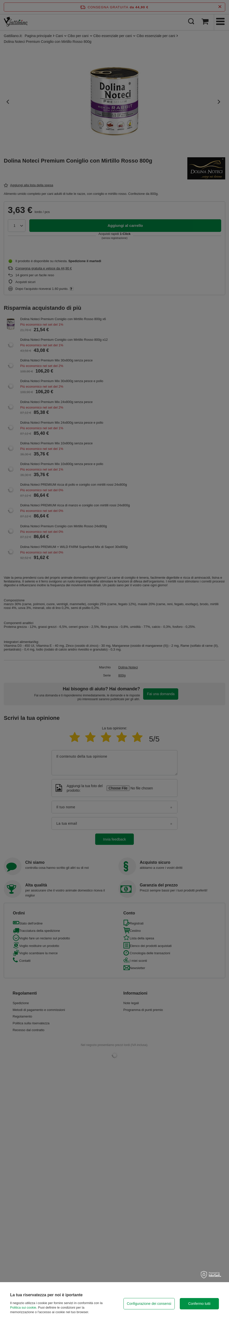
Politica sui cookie (23, 1307)
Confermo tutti (199, 1304)
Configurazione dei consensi (149, 1304)
